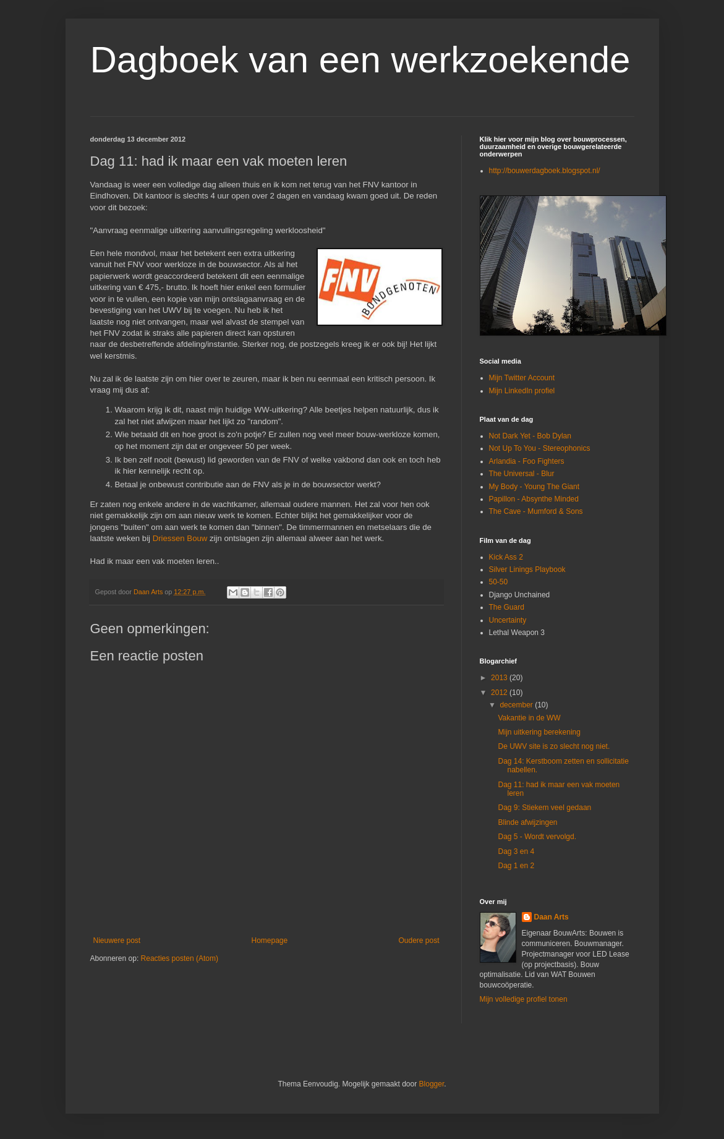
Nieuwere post (117, 940)
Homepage (269, 940)
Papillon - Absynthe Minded (534, 499)
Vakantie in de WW (529, 718)
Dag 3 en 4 (516, 851)
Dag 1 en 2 (516, 865)
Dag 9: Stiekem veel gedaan (544, 807)
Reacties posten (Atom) (179, 958)
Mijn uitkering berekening (539, 732)
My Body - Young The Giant (534, 486)
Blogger (432, 1084)
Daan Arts (551, 917)
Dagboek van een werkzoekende (360, 59)
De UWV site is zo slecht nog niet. (554, 746)
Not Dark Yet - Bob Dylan (530, 436)
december (517, 705)
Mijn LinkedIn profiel (522, 390)
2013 (500, 677)
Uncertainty (508, 620)
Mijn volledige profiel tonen (524, 999)
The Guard (506, 607)
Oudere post (418, 940)
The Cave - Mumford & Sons (536, 511)
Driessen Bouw (180, 538)
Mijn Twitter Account (522, 377)
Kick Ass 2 (506, 557)
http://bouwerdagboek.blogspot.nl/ (544, 170)
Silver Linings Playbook (527, 569)
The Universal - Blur (522, 473)
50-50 (498, 582)
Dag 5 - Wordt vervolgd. (537, 836)
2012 (500, 692)
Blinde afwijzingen (527, 822)
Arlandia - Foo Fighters (526, 461)
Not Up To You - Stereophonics (539, 448)
